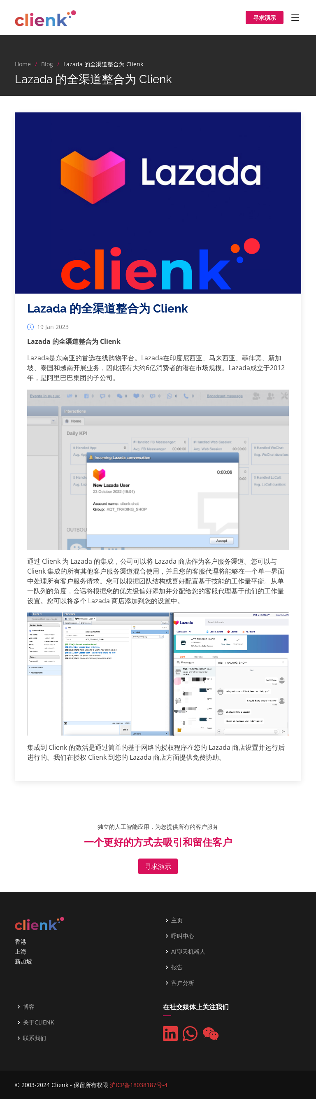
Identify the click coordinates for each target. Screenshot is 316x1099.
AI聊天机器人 (188, 951)
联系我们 (34, 1038)
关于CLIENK (38, 1022)
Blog (47, 64)
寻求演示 (264, 17)
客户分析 (182, 983)
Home (23, 64)
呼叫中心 (182, 936)
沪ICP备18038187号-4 (138, 1085)
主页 (177, 920)
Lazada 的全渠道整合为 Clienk (107, 312)
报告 (177, 967)
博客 (29, 1007)
